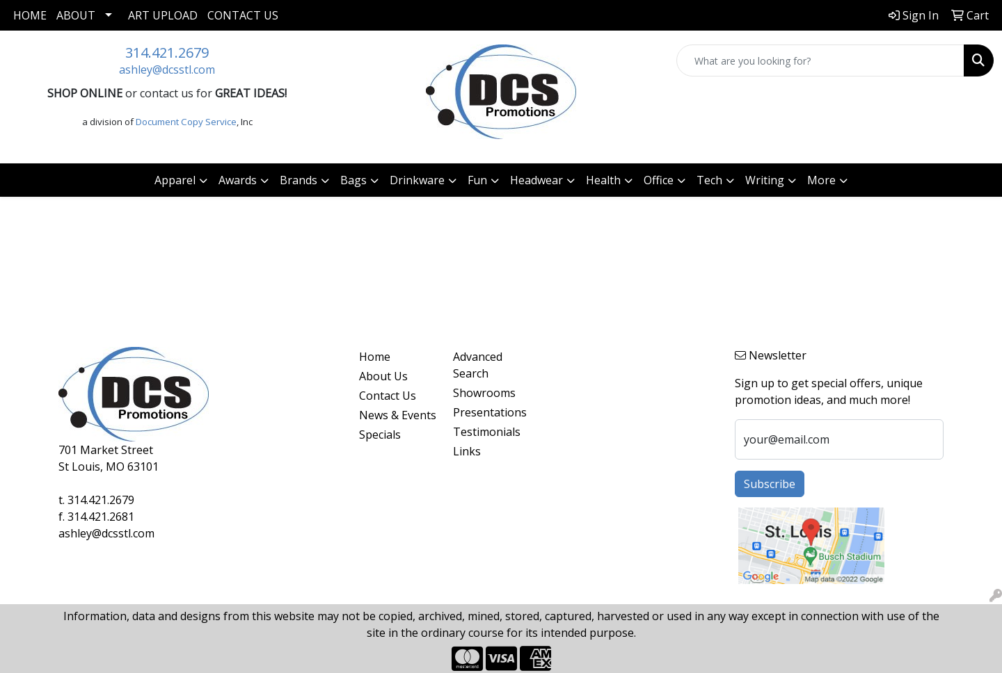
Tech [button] (709, 180)
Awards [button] (237, 180)
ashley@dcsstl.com (167, 69)
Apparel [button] (175, 180)
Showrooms (484, 392)
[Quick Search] (820, 60)
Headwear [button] (536, 180)
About (75, 15)
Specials (380, 434)
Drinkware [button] (417, 180)
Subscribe (769, 484)
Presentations (490, 412)
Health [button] (603, 180)
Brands (298, 180)
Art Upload (163, 15)
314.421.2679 (167, 52)
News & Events (397, 415)
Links (467, 451)
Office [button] (659, 180)
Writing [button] (764, 180)
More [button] (821, 180)
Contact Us (242, 15)
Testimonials (486, 431)
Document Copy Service (186, 121)
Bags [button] (353, 180)
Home (30, 15)
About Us (383, 376)
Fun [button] (477, 180)
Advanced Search (477, 365)
